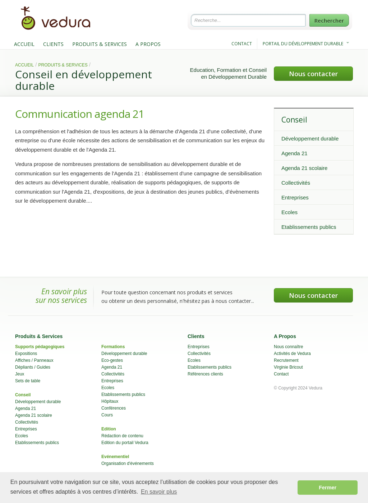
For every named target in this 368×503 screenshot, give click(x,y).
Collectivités (295, 183)
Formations (113, 346)
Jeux (19, 374)
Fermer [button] (327, 487)
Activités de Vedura (292, 353)
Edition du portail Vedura (124, 442)
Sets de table (27, 380)
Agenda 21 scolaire (304, 168)
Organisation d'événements (127, 463)
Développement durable (310, 138)
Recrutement (286, 360)
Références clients (205, 374)
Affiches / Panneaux (34, 360)
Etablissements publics (308, 227)
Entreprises (295, 197)
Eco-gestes (112, 360)
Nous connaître (288, 346)
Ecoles (289, 212)
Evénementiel (115, 456)
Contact (281, 374)
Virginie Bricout (288, 367)
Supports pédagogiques (39, 346)
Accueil (24, 65)
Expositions (26, 353)
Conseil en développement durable (83, 80)
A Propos (285, 336)
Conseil (294, 120)
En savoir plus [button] (159, 492)
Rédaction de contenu (122, 435)
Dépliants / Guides (32, 367)
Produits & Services (63, 65)
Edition (108, 429)
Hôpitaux (109, 401)
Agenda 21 (294, 153)
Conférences (113, 408)
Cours (107, 414)
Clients (196, 336)
